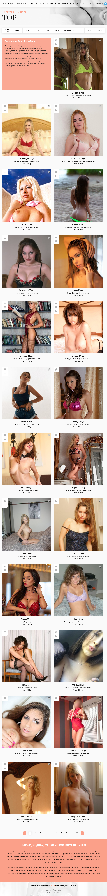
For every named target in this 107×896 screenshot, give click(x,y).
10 (77, 833)
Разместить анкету (79, 4)
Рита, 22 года (26, 488)
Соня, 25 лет (27, 751)
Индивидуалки (22, 4)
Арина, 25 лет (78, 93)
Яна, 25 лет (78, 619)
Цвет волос (58, 30)
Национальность (69, 30)
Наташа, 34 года (27, 159)
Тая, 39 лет (26, 685)
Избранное (99, 4)
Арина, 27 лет (78, 356)
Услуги (79, 30)
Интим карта (66, 4)
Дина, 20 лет (26, 553)
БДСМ (31, 4)
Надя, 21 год (78, 290)
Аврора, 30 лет (26, 356)
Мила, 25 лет (26, 422)
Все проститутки (8, 4)
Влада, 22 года (78, 422)
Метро (89, 30)
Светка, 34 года (78, 159)
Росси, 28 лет (26, 619)
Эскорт (57, 4)
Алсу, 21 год (27, 224)
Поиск (91, 4)
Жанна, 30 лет (78, 224)
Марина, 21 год (78, 488)
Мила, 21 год (26, 816)
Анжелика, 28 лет (26, 290)
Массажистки (40, 4)
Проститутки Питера (53, 892)
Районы (100, 30)
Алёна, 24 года (78, 685)
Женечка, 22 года (78, 751)
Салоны (50, 4)
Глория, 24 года (78, 816)
